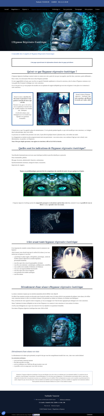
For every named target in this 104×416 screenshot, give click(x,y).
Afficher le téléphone (65, 399)
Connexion (89, 414)
